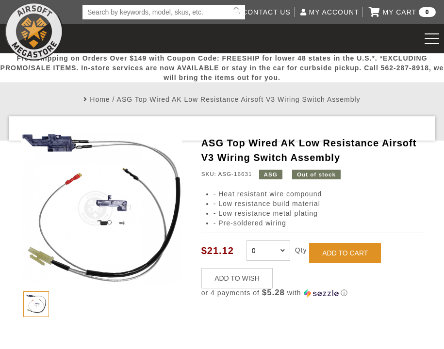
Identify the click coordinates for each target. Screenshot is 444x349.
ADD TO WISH (237, 278)
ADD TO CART (345, 253)
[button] (312, 293)
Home (100, 99)
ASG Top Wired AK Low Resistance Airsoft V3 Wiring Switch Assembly (239, 99)
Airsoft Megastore (34, 31)
